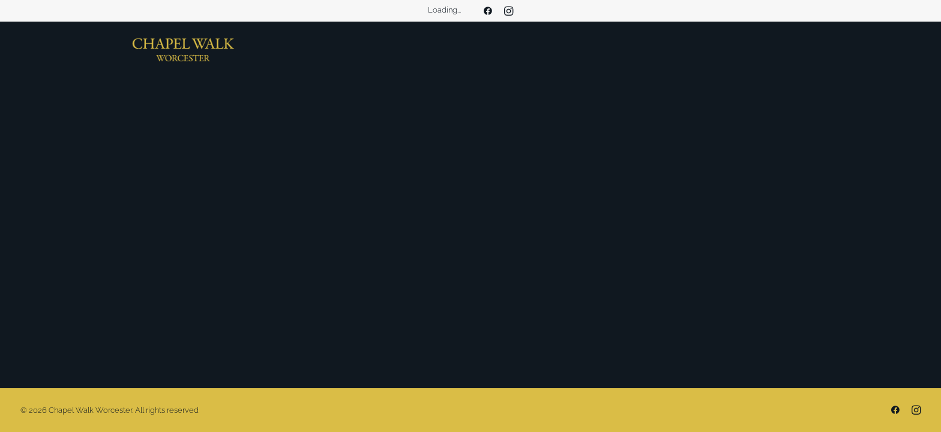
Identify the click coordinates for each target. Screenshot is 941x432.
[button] (488, 11)
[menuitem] (488, 11)
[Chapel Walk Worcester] (183, 50)
